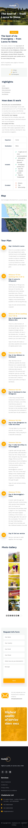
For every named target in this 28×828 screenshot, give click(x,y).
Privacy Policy (5, 787)
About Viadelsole (6, 782)
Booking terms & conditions (9, 790)
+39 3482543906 (8, 804)
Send (14, 680)
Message (14, 671)
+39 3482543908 (8, 808)
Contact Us (4, 785)
